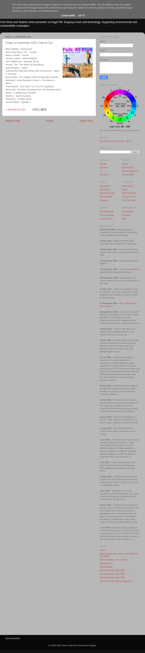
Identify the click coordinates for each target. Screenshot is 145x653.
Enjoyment (104, 186)
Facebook (104, 175)
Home (49, 120)
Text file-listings (107, 211)
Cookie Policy (128, 175)
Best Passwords (129, 193)
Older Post (86, 120)
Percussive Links (107, 193)
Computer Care (129, 196)
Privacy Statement (130, 171)
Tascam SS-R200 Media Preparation (116, 581)
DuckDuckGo (110, 141)
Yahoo (128, 141)
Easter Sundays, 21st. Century (113, 560)
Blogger (92, 645)
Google (120, 141)
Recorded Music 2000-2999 (112, 574)
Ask (101, 141)
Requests (104, 200)
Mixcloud (104, 167)
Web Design (127, 186)
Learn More (68, 15)
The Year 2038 (128, 200)
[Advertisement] (120, 613)
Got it (81, 15)
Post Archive (127, 167)
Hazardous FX (106, 219)
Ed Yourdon (127, 211)
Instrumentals (106, 196)
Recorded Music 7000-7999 (112, 577)
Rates (124, 189)
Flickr (124, 219)
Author (125, 164)
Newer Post (12, 120)
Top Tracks (105, 189)
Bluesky (103, 164)
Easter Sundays (107, 215)
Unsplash (126, 215)
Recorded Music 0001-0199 (112, 570)
